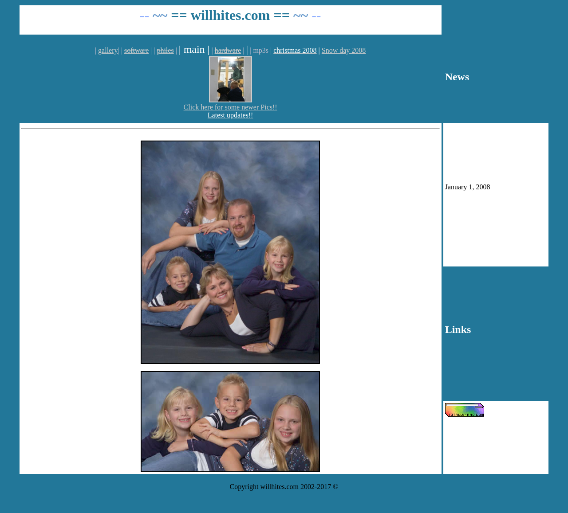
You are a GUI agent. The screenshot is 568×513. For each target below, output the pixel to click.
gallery (108, 50)
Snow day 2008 (344, 50)
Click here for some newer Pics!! (230, 107)
